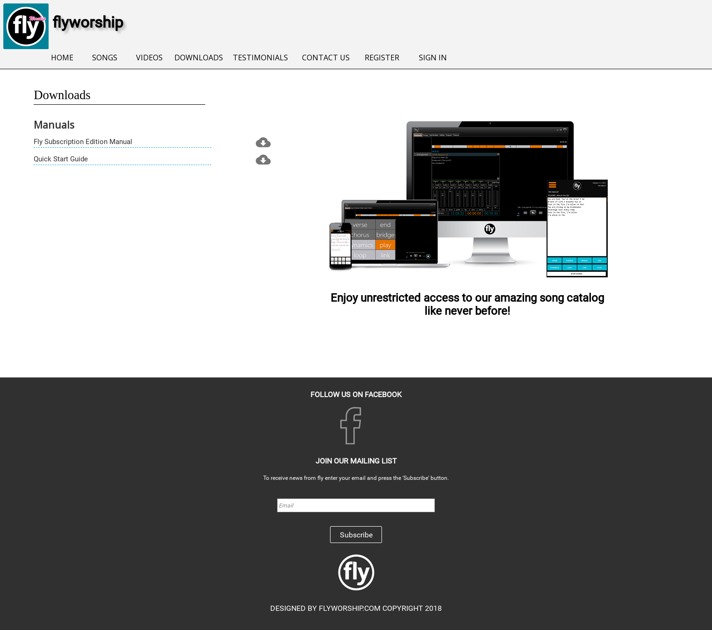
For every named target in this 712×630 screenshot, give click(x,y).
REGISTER (382, 57)
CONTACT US (326, 57)
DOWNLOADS (198, 57)
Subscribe (356, 534)
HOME (62, 57)
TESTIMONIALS (260, 57)
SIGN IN (433, 57)
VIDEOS (149, 57)
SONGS (104, 57)
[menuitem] (62, 58)
